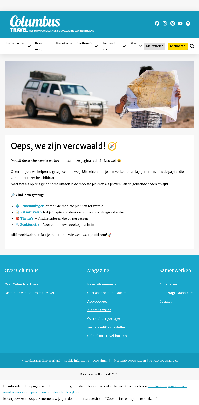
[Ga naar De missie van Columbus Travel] (29, 293)
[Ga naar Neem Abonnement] (107, 284)
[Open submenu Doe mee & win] (124, 46)
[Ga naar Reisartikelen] (64, 46)
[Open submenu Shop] (140, 46)
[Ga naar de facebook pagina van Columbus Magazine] (157, 23)
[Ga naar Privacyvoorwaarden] (163, 360)
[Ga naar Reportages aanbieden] (177, 293)
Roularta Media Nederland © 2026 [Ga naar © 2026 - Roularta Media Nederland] (99, 374)
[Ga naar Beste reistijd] (43, 46)
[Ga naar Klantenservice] (107, 310)
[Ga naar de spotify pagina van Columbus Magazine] (188, 23)
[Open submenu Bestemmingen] (29, 46)
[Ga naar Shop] (133, 46)
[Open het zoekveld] (192, 46)
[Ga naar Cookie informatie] (76, 360)
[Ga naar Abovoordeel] (107, 301)
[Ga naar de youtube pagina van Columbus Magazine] (180, 23)
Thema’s (27, 218)
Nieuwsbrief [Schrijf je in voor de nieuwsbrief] (154, 46)
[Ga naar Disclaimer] (100, 360)
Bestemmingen (32, 206)
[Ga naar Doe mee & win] (111, 46)
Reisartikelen (31, 212)
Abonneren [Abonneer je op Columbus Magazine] (177, 46)
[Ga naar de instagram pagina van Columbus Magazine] (164, 23)
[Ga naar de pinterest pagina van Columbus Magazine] (172, 23)
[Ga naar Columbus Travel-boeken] (107, 335)
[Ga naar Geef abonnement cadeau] (107, 293)
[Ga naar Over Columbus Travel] (29, 284)
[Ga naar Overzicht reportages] (107, 318)
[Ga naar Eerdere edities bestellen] (107, 327)
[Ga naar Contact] (177, 301)
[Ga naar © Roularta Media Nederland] (40, 360)
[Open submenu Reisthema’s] (96, 46)
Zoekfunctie (29, 225)
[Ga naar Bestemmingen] (15, 46)
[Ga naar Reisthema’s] (84, 46)
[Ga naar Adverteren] (177, 284)
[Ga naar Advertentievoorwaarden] (129, 360)
